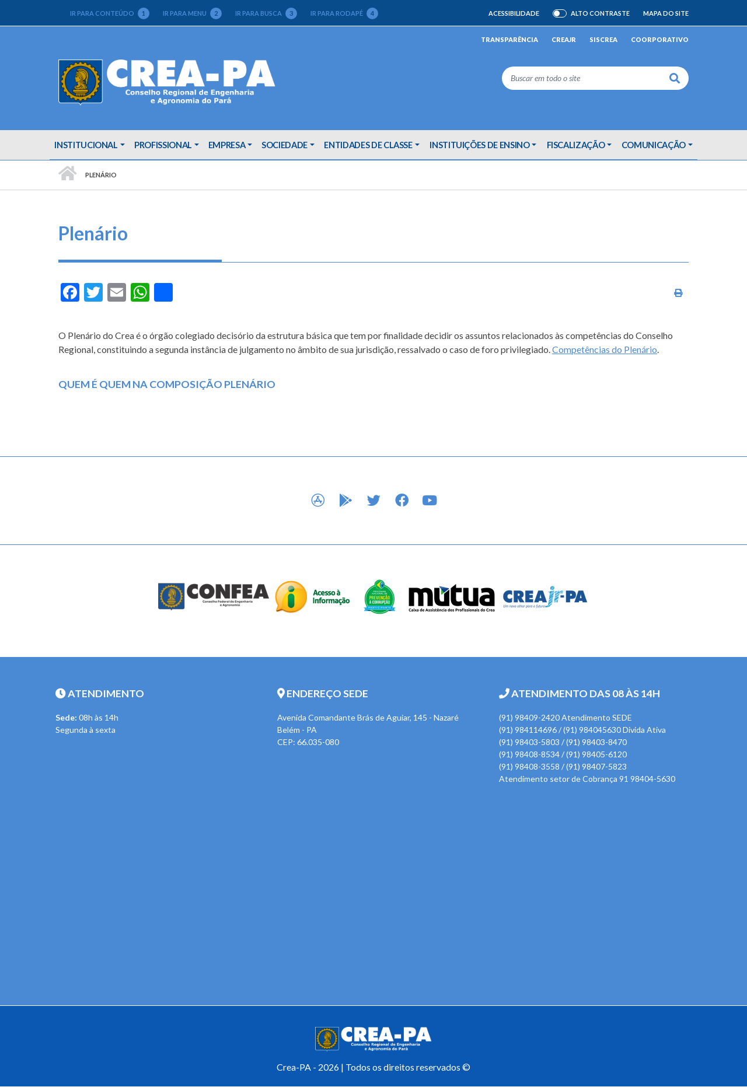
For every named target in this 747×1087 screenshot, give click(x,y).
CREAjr (563, 39)
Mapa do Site (666, 13)
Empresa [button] (227, 144)
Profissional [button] (163, 144)
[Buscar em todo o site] (581, 78)
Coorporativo (660, 39)
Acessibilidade (513, 13)
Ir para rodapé (344, 13)
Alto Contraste (600, 13)
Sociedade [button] (284, 144)
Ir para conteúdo (109, 13)
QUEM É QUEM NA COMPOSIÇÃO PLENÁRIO (166, 384)
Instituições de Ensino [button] (479, 144)
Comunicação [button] (654, 144)
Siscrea (603, 39)
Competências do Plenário (604, 349)
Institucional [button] (85, 144)
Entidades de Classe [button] (368, 144)
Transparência (509, 39)
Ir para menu (192, 13)
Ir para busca (266, 13)
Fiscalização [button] (576, 144)
